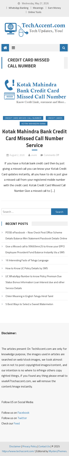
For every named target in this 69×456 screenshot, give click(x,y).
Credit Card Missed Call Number (23, 118)
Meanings (38, 8)
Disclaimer (15, 446)
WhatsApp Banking (18, 8)
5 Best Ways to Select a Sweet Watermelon (29, 304)
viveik (34, 155)
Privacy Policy (29, 446)
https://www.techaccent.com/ (18, 451)
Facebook (23, 412)
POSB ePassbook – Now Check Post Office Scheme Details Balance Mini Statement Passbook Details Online (36, 235)
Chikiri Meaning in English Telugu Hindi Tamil (29, 296)
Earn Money (54, 8)
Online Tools (34, 12)
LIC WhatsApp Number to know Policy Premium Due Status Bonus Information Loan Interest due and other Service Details (35, 282)
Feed (17, 423)
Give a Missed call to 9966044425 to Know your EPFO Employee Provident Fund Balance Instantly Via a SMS (35, 249)
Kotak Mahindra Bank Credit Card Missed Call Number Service (34, 138)
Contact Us (44, 446)
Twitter (22, 418)
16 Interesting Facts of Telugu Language (27, 260)
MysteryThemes (58, 451)
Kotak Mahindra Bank (34, 123)
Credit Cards (55, 118)
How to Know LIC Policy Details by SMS (27, 268)
